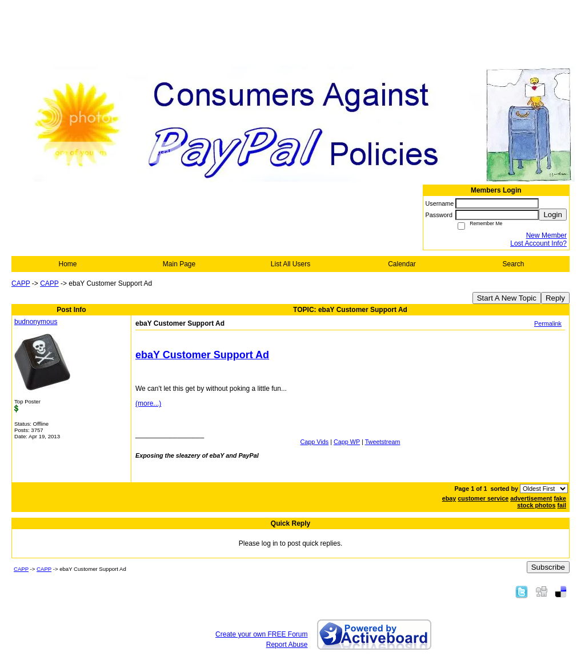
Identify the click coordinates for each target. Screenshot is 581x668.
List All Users (290, 264)
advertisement (531, 498)
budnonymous (35, 322)
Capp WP (347, 441)
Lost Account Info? (538, 243)
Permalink (548, 323)
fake (560, 498)
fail (561, 505)
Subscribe (548, 567)
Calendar (402, 264)
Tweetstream (382, 441)
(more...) (148, 403)
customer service (483, 498)
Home (67, 264)
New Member (546, 235)
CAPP (20, 283)
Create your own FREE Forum (261, 634)
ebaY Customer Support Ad (202, 355)
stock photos (536, 505)
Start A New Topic (506, 298)
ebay (449, 498)
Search (513, 264)
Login (552, 214)
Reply (555, 298)
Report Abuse (287, 645)
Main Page (179, 264)
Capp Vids (314, 441)
